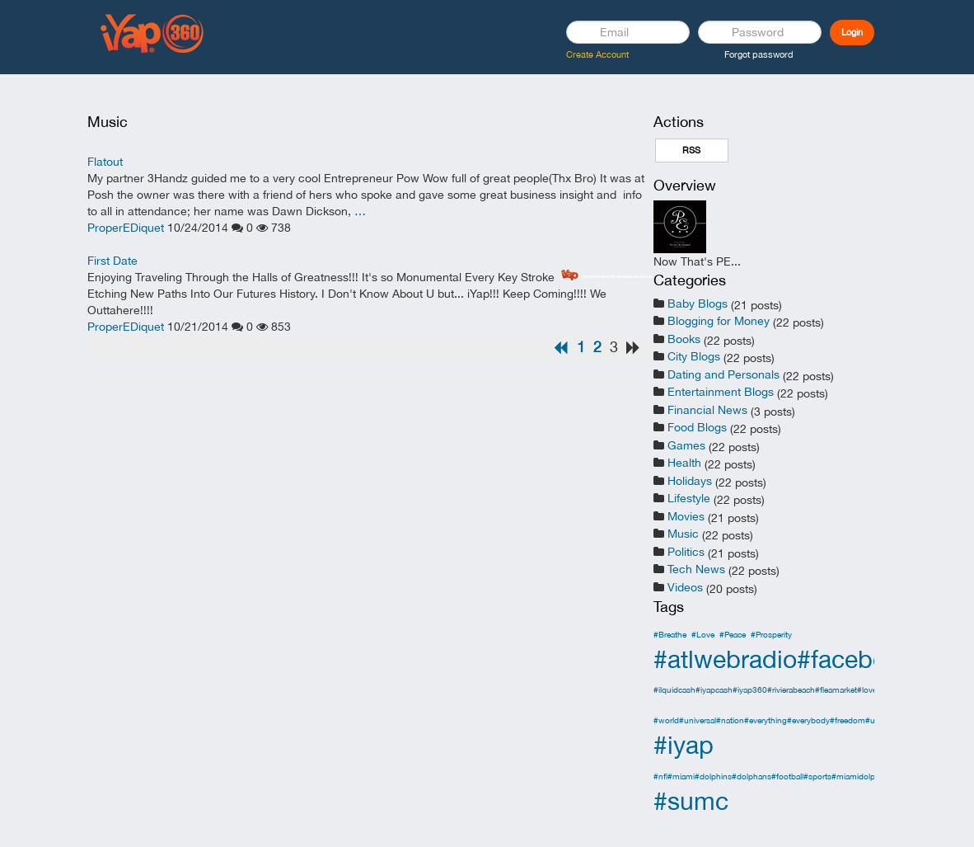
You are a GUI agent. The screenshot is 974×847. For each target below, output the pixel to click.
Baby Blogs (697, 303)
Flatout (105, 161)
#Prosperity (771, 634)
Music (683, 533)
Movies (686, 516)
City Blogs (693, 356)
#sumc (690, 800)
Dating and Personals (723, 374)
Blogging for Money (718, 320)
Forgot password (759, 54)
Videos (685, 587)
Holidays (689, 480)
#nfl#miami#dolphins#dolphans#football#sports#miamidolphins (772, 776)
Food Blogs (697, 427)
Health (684, 462)
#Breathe (669, 634)
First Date (112, 260)
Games (686, 445)
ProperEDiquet (125, 227)
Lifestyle (688, 498)
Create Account (597, 54)
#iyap (683, 744)
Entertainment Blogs (720, 391)
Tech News (696, 569)
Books (683, 339)
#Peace (732, 634)
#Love (702, 634)
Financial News (707, 409)
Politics (686, 551)
